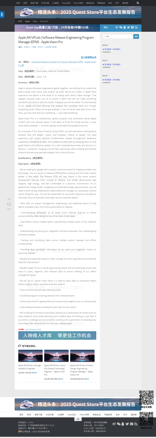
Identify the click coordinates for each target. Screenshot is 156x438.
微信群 (125, 3)
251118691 (99, 426)
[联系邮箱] (132, 28)
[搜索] (137, 3)
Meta (35, 21)
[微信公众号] (120, 28)
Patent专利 (78, 3)
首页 (18, 3)
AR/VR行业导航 (100, 423)
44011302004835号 (41, 433)
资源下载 (34, 3)
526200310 (100, 429)
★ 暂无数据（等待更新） (112, 50)
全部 (20, 21)
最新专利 (105, 77)
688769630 (101, 432)
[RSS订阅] (136, 28)
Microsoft (44, 21)
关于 (117, 3)
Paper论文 (66, 3)
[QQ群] (124, 28)
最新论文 (105, 62)
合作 (110, 3)
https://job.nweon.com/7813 (33, 330)
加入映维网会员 (88, 58)
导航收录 (101, 3)
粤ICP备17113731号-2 (37, 429)
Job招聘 (55, 3)
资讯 (25, 3)
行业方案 (45, 3)
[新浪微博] (116, 28)
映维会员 (90, 3)
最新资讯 (105, 46)
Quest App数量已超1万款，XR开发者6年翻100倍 (57, 28)
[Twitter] (128, 28)
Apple (27, 21)
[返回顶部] (78, 420)
